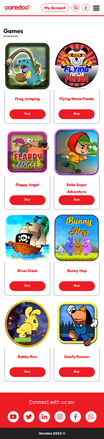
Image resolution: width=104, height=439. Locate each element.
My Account (55, 7)
